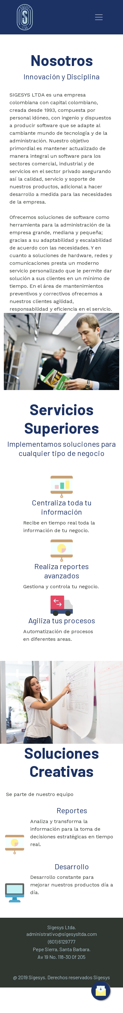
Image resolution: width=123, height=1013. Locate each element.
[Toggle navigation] (99, 17)
